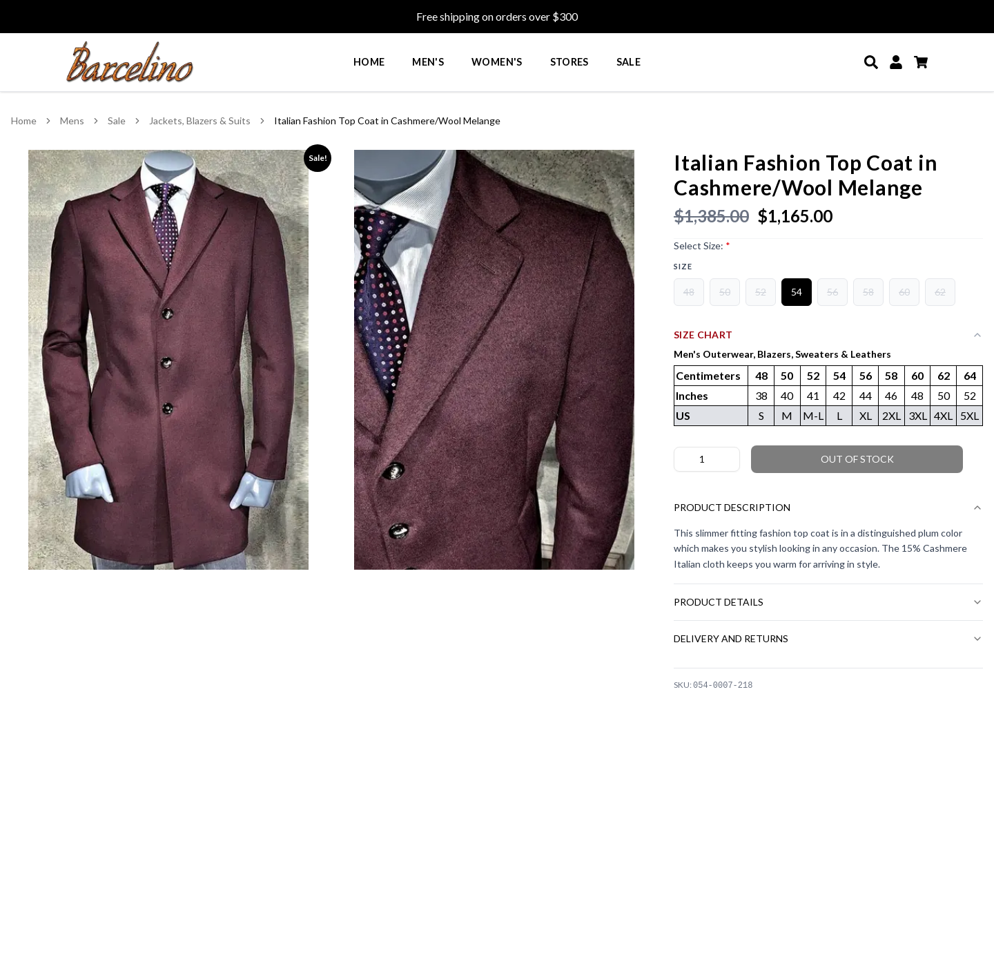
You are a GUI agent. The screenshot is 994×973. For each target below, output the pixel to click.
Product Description (828, 507)
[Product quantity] (707, 459)
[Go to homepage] (130, 62)
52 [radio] (760, 292)
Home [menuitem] (368, 62)
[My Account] (896, 62)
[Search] (871, 62)
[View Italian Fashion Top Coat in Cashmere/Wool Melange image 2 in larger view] (494, 360)
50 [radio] (724, 292)
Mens (72, 120)
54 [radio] (796, 292)
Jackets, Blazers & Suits (200, 120)
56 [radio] (832, 292)
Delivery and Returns (828, 638)
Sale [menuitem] (628, 62)
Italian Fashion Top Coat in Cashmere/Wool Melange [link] (387, 120)
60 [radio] (904, 292)
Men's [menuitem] (428, 62)
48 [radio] (688, 292)
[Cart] (921, 62)
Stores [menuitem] (569, 62)
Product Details (828, 602)
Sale (117, 120)
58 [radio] (868, 292)
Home (24, 120)
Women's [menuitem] (497, 62)
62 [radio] (940, 292)
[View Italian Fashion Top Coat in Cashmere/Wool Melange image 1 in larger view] (168, 360)
